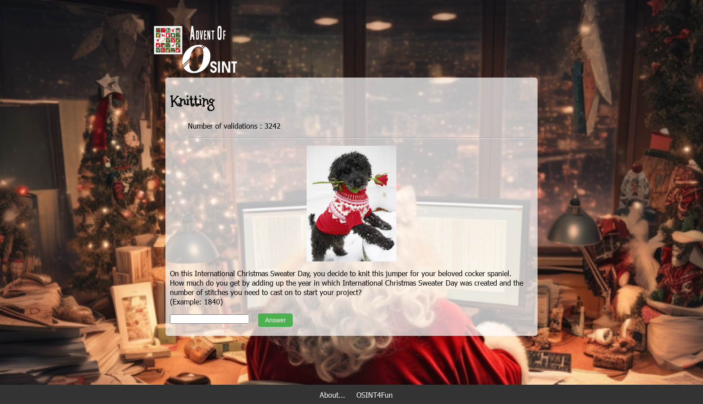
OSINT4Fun (374, 395)
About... (332, 395)
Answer (275, 320)
